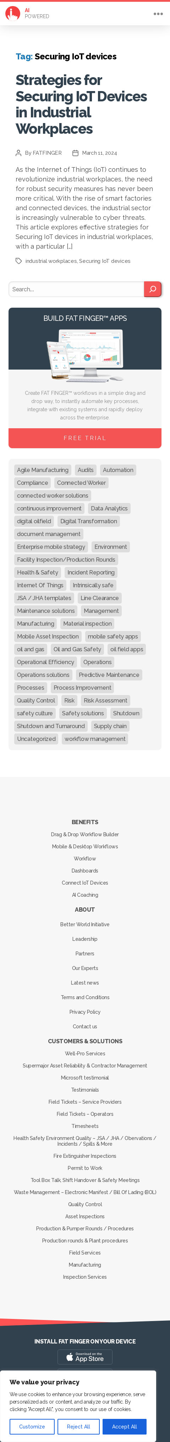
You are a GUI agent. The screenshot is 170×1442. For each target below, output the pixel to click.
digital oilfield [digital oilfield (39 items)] (34, 521)
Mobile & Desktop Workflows (85, 846)
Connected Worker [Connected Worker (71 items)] (81, 482)
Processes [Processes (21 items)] (30, 687)
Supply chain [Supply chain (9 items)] (110, 726)
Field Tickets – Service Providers (85, 1102)
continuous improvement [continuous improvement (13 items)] (49, 508)
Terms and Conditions (85, 997)
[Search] (152, 289)
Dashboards (85, 871)
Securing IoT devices (105, 261)
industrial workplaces (51, 261)
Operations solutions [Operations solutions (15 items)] (43, 675)
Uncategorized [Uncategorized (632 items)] (36, 739)
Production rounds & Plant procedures (85, 1241)
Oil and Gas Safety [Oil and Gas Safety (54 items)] (77, 649)
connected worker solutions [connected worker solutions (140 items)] (52, 495)
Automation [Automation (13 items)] (118, 470)
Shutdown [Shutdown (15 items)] (126, 713)
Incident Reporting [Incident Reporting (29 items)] (91, 572)
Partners (85, 953)
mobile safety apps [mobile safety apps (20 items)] (113, 636)
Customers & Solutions (85, 1041)
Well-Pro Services (85, 1053)
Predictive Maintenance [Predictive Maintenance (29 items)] (109, 675)
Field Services (84, 1253)
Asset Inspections (85, 1216)
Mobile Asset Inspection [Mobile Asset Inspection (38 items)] (48, 636)
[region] (78, 1406)
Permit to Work (85, 1168)
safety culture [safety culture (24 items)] (35, 713)
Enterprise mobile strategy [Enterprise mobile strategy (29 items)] (51, 547)
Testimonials (85, 1090)
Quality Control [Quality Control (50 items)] (36, 700)
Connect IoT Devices (85, 883)
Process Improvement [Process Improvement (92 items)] (82, 687)
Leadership (84, 939)
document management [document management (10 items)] (49, 534)
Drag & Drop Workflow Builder (85, 834)
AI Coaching (85, 895)
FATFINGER (47, 153)
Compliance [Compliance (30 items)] (32, 482)
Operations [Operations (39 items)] (97, 662)
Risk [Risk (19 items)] (69, 700)
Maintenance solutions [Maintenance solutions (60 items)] (46, 611)
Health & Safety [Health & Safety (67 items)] (37, 572)
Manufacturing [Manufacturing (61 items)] (35, 623)
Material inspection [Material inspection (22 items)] (87, 623)
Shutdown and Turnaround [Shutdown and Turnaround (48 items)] (51, 726)
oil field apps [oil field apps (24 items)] (126, 649)
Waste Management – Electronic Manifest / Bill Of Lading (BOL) (85, 1192)
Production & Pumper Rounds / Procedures (85, 1228)
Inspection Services (85, 1277)
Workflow (85, 859)
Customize (32, 1427)
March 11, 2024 (99, 153)
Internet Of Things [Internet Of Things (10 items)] (40, 585)
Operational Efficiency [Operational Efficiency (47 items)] (45, 662)
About (85, 909)
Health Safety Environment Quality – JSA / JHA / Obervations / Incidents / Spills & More (85, 1141)
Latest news (85, 983)
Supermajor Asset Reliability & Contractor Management (85, 1066)
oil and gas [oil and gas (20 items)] (30, 649)
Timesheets (84, 1126)
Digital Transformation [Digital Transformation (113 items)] (88, 521)
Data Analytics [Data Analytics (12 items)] (109, 508)
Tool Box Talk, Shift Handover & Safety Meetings (85, 1180)
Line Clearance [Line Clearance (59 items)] (100, 598)
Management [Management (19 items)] (101, 611)
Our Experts (85, 968)
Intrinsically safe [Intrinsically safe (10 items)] (93, 585)
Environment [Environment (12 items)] (110, 547)
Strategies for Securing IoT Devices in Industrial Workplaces (81, 104)
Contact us (85, 1026)
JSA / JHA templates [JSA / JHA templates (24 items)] (44, 598)
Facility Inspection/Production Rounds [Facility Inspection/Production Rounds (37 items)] (66, 559)
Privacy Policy (85, 1012)
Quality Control (85, 1204)
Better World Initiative (85, 924)
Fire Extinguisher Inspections (85, 1156)
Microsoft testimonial (85, 1078)
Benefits (85, 822)
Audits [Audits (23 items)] (86, 470)
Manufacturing (85, 1265)
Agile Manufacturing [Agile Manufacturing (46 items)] (42, 470)
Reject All (78, 1427)
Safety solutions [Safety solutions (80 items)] (83, 713)
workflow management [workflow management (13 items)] (95, 739)
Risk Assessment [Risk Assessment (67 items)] (105, 700)
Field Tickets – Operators (85, 1114)
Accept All (124, 1427)
